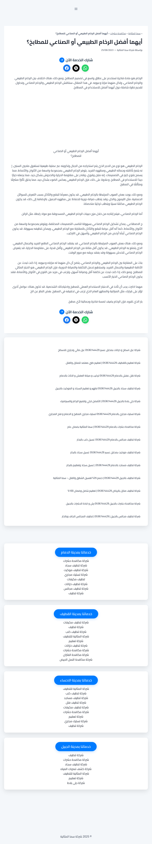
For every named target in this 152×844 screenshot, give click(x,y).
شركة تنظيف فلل (76, 702)
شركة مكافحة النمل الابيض (76, 659)
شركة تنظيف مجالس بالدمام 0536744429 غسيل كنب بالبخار (108, 439)
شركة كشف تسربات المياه (75, 769)
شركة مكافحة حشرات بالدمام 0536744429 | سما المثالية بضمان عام (103, 426)
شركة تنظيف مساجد (76, 698)
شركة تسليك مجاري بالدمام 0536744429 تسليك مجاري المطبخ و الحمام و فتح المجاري (94, 414)
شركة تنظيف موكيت (76, 570)
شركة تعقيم (76, 641)
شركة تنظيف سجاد (76, 565)
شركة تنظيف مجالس (76, 588)
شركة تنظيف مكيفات (76, 622)
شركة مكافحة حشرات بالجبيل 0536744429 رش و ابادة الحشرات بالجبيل (103, 503)
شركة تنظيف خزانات (76, 584)
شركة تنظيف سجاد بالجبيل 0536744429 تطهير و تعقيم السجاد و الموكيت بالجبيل (97, 388)
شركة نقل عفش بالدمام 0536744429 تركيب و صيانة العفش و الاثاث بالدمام (100, 375)
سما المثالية (134, 33)
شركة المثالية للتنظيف (76, 636)
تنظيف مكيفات (76, 579)
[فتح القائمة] (76, 8)
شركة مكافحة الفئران (76, 655)
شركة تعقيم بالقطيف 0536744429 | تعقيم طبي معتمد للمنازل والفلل (103, 362)
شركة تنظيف (76, 593)
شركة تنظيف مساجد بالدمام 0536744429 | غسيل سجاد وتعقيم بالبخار (103, 465)
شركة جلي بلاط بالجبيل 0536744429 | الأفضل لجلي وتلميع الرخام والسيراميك (100, 401)
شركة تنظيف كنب (76, 631)
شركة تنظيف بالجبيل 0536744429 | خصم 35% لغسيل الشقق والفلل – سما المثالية (96, 477)
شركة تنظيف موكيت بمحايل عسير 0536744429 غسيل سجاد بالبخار (105, 452)
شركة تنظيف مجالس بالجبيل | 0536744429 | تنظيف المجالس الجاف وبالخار (101, 516)
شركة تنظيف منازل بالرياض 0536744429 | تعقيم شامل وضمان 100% (104, 490)
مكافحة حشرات (118, 33)
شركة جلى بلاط (76, 783)
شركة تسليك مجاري (76, 574)
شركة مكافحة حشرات (76, 561)
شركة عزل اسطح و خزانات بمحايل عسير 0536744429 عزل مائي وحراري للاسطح (99, 350)
